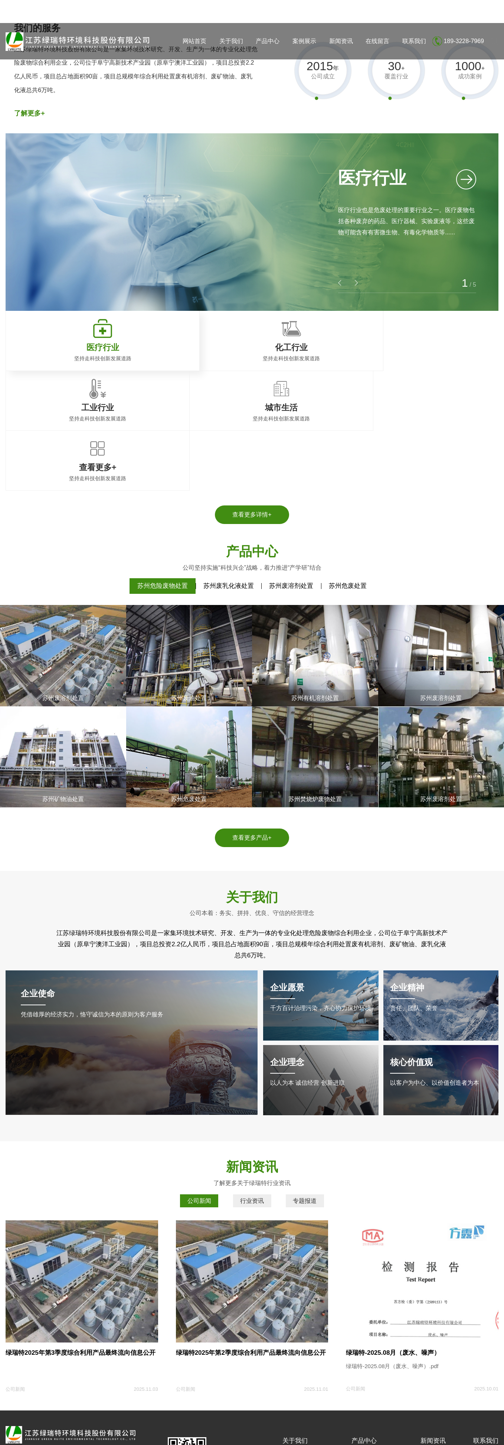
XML (493, 1424)
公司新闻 (199, 1087)
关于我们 (231, 41)
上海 (38, 1435)
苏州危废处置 (348, 472)
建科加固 (125, 1407)
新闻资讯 (341, 41)
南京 (85, 1435)
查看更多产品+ (251, 724)
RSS (478, 1424)
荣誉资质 (292, 1354)
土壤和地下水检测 (303, 1365)
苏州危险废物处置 (162, 472)
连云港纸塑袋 (156, 1407)
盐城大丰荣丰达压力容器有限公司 (72, 1407)
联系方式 (483, 1343)
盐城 (62, 1435)
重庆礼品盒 (189, 1407)
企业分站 (433, 1424)
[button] (356, 283)
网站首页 (194, 41)
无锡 (121, 1435)
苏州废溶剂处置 (291, 472)
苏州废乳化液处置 (228, 472)
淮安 (133, 1435)
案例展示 (304, 41)
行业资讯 (252, 1087)
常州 (97, 1435)
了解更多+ (29, 113)
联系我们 (414, 41)
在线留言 (377, 41)
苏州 (74, 1435)
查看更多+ (363, 1388)
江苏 (50, 1435)
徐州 (145, 1435)
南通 (109, 1435)
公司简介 (292, 1343)
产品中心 (267, 41)
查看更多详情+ (251, 401)
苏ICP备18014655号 (144, 1424)
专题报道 (305, 1087)
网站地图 (458, 1424)
